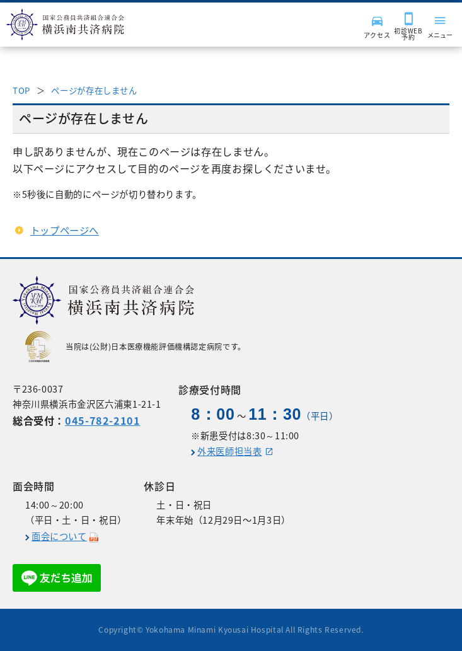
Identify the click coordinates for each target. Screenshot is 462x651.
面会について (59, 536)
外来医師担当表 (229, 451)
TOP (21, 90)
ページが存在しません (94, 90)
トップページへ (64, 230)
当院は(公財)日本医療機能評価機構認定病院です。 (135, 346)
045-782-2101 (102, 420)
